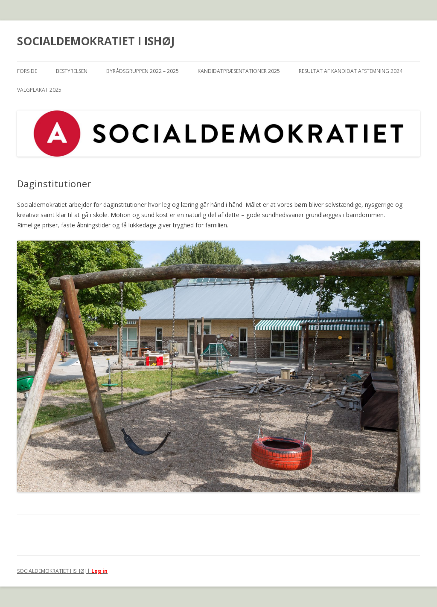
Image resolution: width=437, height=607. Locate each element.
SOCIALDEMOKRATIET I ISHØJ (96, 41)
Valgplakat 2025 (39, 89)
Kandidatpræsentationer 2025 (239, 71)
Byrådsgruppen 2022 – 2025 (142, 71)
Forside (27, 71)
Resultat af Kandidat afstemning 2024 (350, 71)
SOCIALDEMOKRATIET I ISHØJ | (54, 571)
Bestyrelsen (71, 71)
